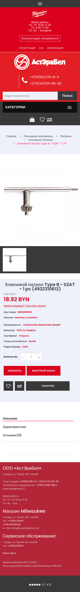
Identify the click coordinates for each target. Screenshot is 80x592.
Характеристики (14, 427)
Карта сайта (9, 553)
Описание (10, 418)
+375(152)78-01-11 (44, 77)
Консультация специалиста (40, 38)
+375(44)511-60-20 (45, 83)
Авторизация (55, 48)
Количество (11, 356)
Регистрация (27, 48)
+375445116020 (12, 524)
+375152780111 (15, 521)
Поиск (67, 95)
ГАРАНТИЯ (47, 386)
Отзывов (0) (12, 435)
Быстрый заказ (43, 370)
